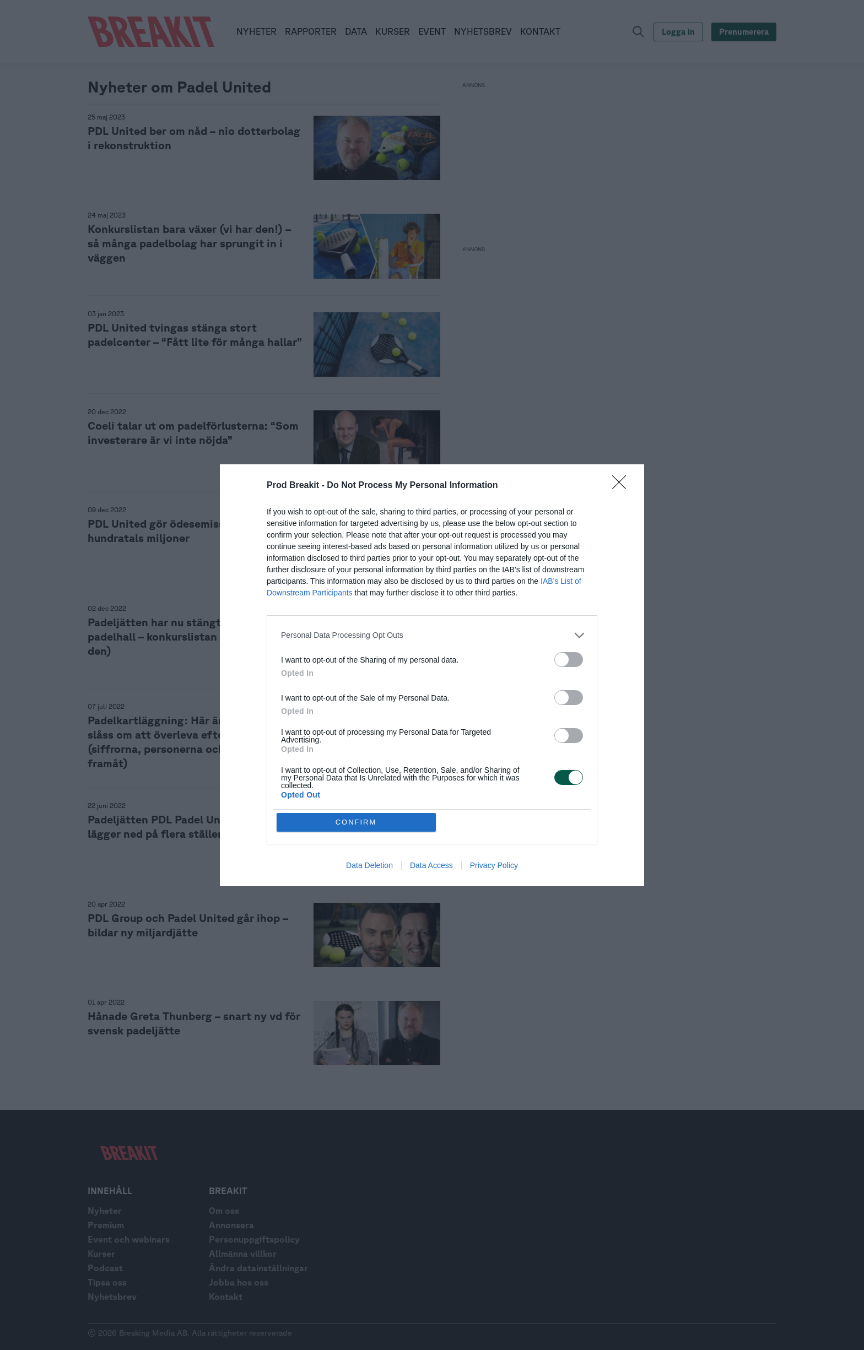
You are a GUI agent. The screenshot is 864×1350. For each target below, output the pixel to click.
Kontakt (225, 1297)
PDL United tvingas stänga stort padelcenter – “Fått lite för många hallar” (195, 334)
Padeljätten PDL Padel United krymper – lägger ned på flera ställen (191, 826)
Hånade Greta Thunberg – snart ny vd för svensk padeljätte (194, 1023)
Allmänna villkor (243, 1254)
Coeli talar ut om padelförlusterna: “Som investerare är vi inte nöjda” (193, 432)
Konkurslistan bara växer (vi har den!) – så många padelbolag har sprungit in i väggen (189, 243)
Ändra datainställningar (258, 1268)
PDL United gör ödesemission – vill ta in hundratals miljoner (191, 530)
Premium (106, 1225)
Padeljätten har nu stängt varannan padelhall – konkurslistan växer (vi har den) (186, 636)
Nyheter (105, 1211)
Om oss (224, 1211)
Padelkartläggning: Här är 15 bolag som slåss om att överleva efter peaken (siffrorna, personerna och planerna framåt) (191, 741)
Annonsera (231, 1225)
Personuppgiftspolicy (254, 1239)
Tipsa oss (107, 1282)
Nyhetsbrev (112, 1297)
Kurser (101, 1254)
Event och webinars (129, 1239)
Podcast (105, 1268)
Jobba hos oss (238, 1282)
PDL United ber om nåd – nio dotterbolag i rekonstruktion (194, 137)
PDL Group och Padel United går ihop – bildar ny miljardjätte (188, 925)
